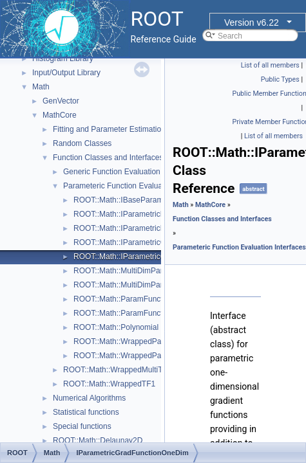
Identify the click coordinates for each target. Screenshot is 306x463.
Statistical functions (86, 412)
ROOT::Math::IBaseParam (118, 199)
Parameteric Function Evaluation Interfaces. (138, 185)
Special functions (82, 426)
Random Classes (82, 143)
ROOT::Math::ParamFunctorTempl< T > (140, 313)
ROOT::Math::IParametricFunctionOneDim (145, 228)
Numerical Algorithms (89, 398)
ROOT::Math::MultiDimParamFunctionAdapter (151, 270)
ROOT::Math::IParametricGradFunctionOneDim (154, 256)
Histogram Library (62, 58)
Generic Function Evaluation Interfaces (129, 171)
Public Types (280, 79)
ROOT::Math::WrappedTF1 (109, 383)
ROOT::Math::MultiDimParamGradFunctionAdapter (160, 284)
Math (41, 86)
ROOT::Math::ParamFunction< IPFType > (144, 299)
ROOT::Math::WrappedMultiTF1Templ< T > (136, 369)
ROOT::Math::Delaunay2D (97, 440)
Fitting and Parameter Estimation (109, 129)
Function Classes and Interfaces (108, 157)
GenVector (61, 100)
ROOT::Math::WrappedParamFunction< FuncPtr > (159, 341)
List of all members (270, 65)
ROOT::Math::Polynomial (115, 327)
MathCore (60, 115)
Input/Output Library (66, 72)
